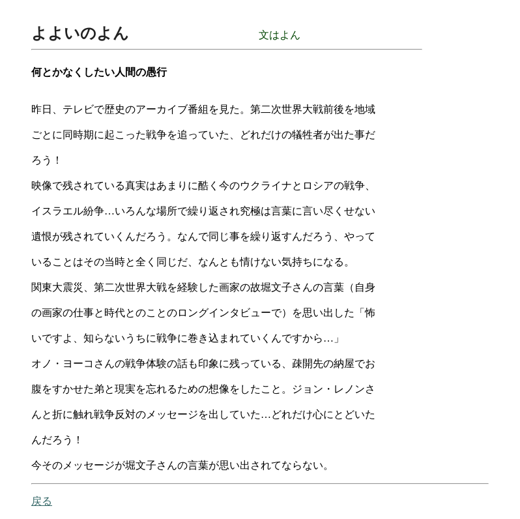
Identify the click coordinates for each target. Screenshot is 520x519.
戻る (41, 501)
